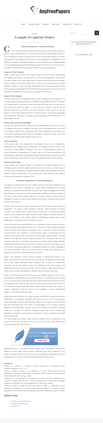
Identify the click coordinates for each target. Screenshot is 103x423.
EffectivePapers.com (84, 54)
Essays (23, 24)
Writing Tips (78, 24)
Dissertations (67, 24)
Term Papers (56, 24)
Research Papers (34, 24)
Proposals (45, 24)
